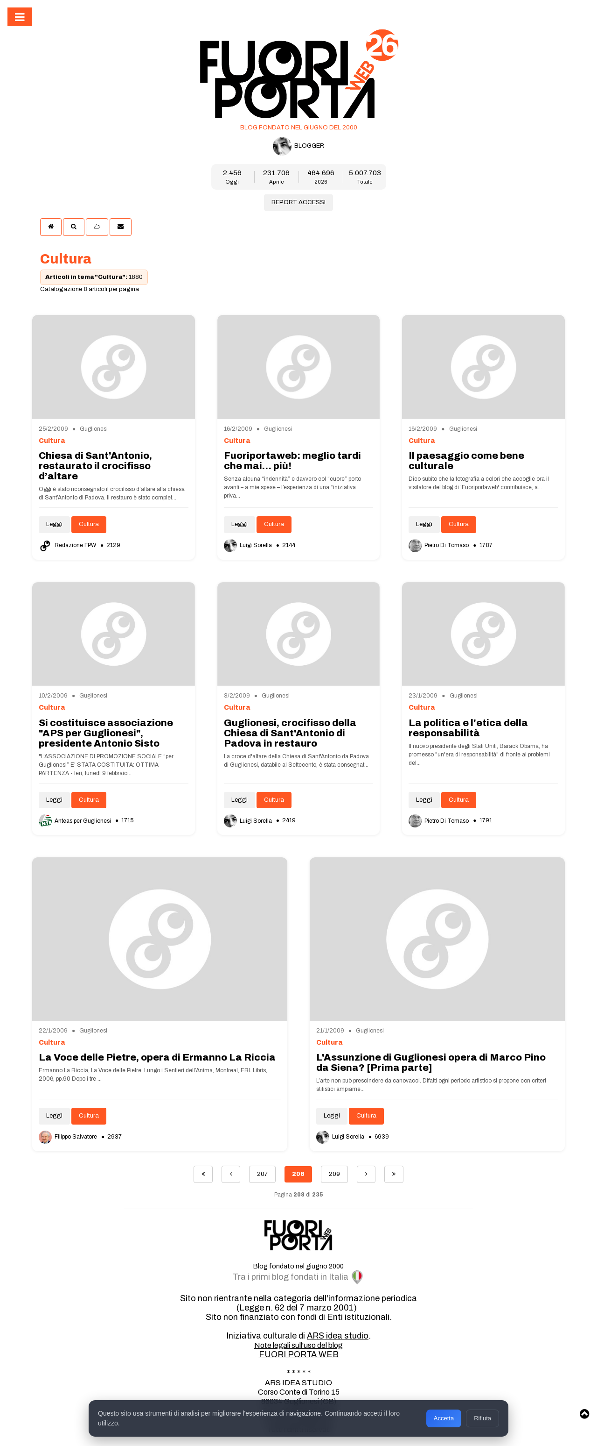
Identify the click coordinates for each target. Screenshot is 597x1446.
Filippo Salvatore (68, 1136)
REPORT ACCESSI (298, 202)
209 (334, 1174)
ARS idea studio (337, 1335)
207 (262, 1174)
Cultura (89, 524)
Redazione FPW (68, 545)
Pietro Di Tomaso (439, 545)
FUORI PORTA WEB (299, 1354)
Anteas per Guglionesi (75, 821)
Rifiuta (482, 1418)
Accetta (444, 1418)
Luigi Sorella (248, 545)
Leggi (54, 524)
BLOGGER (298, 146)
